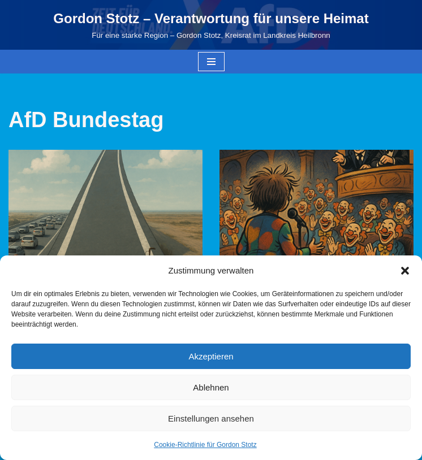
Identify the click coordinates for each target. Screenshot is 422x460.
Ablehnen (211, 387)
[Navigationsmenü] (211, 61)
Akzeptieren (210, 356)
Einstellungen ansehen (211, 418)
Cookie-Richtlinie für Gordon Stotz (205, 445)
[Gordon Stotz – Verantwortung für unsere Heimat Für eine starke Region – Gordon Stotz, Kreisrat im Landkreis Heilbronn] (210, 25)
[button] (405, 270)
